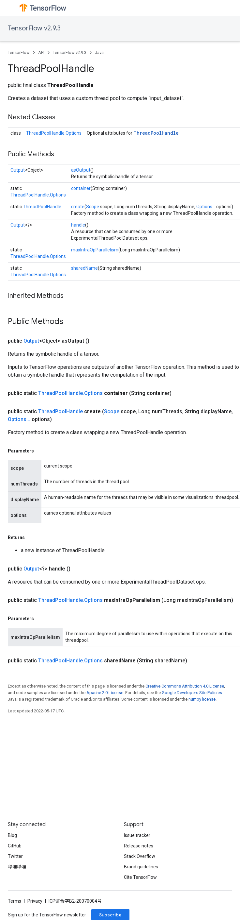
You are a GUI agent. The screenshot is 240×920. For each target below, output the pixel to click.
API (41, 52)
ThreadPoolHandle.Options (54, 133)
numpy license (202, 699)
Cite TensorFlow (140, 877)
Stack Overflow (139, 856)
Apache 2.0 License (104, 692)
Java (99, 52)
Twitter (15, 856)
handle (78, 225)
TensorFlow (19, 52)
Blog (12, 835)
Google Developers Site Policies (192, 692)
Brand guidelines (141, 866)
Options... (205, 206)
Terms (14, 901)
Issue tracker (137, 835)
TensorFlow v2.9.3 (34, 28)
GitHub (15, 845)
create (77, 206)
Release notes (138, 845)
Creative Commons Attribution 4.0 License (184, 686)
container (81, 188)
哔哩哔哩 (17, 866)
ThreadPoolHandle (156, 133)
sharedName (84, 268)
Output (17, 170)
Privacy (34, 901)
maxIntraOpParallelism (94, 249)
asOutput (80, 170)
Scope (92, 206)
